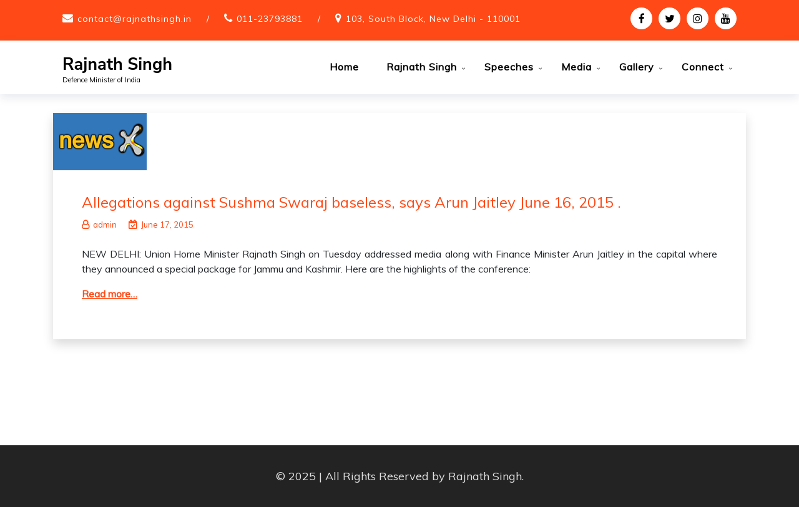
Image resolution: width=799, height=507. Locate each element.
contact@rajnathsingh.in (134, 18)
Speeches (509, 66)
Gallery (636, 66)
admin (99, 224)
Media (576, 66)
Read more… (109, 293)
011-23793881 (270, 18)
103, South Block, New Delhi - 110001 (433, 18)
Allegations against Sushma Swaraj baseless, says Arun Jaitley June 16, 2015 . (351, 202)
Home (344, 66)
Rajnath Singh (117, 64)
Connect (703, 66)
